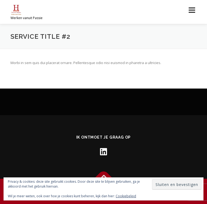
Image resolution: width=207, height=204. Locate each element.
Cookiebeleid (126, 196)
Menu (191, 10)
